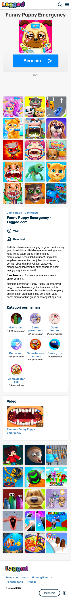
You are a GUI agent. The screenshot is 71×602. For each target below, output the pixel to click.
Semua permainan (16, 577)
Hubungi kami (40, 577)
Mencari (60, 4)
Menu (67, 4)
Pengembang (14, 581)
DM (64, 592)
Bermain (32, 60)
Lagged (14, 4)
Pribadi (31, 581)
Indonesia (49, 593)
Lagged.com (17, 569)
